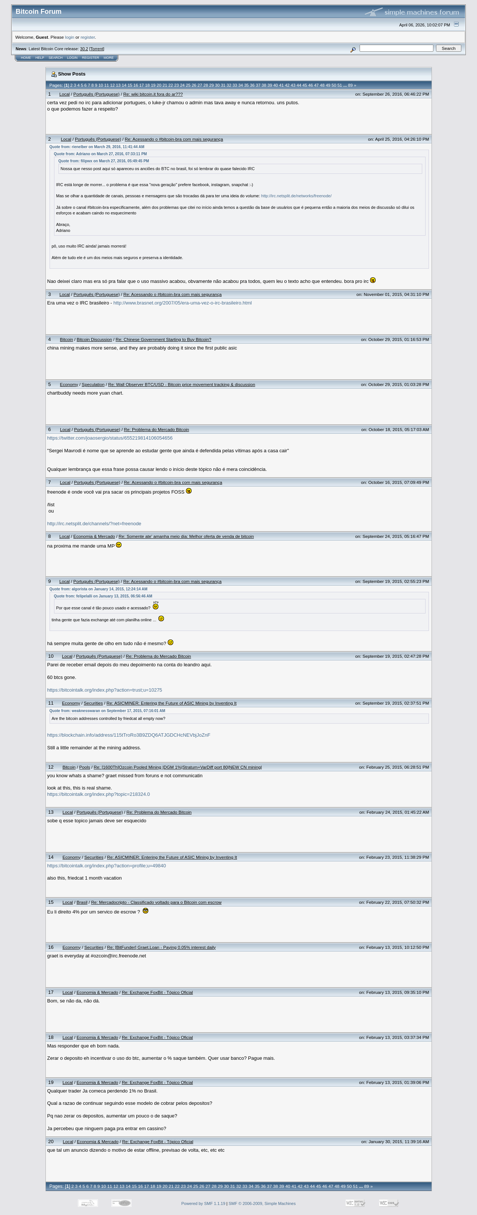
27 (200, 85)
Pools (84, 767)
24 (182, 85)
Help (39, 58)
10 (100, 85)
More (109, 58)
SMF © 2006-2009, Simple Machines (262, 1203)
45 (305, 85)
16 (135, 85)
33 (235, 85)
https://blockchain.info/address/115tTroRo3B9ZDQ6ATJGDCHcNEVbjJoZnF (129, 735)
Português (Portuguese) (96, 94)
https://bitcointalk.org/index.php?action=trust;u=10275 (104, 690)
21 (164, 85)
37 (258, 85)
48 (322, 85)
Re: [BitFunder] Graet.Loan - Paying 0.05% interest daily (161, 947)
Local (64, 94)
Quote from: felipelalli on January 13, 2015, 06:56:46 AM (103, 596)
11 (106, 85)
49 (328, 85)
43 (293, 85)
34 (240, 85)
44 (299, 85)
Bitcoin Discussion (94, 339)
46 (310, 85)
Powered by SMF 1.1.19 (203, 1203)
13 (118, 85)
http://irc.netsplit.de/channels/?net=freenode (94, 523)
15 (129, 85)
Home (26, 58)
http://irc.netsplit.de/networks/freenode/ (296, 196)
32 (229, 85)
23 (176, 85)
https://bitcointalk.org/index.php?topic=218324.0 (98, 794)
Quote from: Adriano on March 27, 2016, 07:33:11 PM (100, 154)
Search (56, 58)
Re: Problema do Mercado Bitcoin (156, 429)
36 (252, 85)
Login (72, 58)
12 (112, 85)
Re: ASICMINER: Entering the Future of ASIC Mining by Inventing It (172, 703)
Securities (93, 703)
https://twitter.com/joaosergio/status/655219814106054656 (110, 438)
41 (281, 85)
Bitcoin (66, 339)
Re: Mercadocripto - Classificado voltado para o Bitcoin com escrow (156, 902)
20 (159, 85)
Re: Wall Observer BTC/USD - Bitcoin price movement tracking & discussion (181, 384)
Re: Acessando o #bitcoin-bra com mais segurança (174, 139)
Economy (69, 384)
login (70, 37)
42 (287, 85)
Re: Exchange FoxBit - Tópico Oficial (157, 992)
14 (124, 85)
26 (194, 85)
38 (264, 85)
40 (275, 85)
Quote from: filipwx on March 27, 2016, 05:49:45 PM (104, 161)
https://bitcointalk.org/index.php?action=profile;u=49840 (106, 865)
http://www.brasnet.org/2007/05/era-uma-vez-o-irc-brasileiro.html (182, 303)
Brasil (81, 902)
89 (350, 85)
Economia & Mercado (94, 536)
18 (147, 85)
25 (188, 85)
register (87, 37)
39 (270, 85)
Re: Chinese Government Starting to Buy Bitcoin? (163, 339)
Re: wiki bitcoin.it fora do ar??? (153, 94)
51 (339, 85)
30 (217, 85)
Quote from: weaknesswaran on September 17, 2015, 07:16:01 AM (107, 711)
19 (153, 85)
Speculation (93, 384)
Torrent (97, 49)
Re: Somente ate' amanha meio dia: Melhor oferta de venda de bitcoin (186, 536)
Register (90, 58)
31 (223, 85)
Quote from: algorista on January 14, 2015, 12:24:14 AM (99, 589)
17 (141, 85)
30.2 (84, 49)
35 (246, 85)
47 (316, 85)
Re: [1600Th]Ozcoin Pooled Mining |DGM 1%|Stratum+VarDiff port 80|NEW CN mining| (178, 767)
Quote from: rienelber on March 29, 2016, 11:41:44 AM (97, 147)
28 (205, 85)
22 (170, 85)
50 (334, 85)
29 (211, 85)
